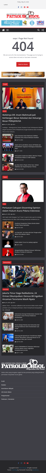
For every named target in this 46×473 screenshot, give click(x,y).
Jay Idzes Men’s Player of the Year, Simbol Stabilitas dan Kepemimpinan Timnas (27, 165)
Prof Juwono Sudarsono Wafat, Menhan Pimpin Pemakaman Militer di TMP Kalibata (28, 156)
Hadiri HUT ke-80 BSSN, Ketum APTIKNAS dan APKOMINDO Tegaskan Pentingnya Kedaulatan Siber (28, 146)
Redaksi (3, 385)
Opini (4, 204)
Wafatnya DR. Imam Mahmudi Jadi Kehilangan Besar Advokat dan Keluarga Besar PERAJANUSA (21, 117)
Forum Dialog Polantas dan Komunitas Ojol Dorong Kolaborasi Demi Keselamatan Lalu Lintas (27, 326)
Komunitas (5, 289)
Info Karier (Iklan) (6, 392)
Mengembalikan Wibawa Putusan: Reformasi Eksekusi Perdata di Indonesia (28, 251)
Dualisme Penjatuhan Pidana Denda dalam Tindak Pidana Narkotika (27, 224)
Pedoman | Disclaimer (7, 399)
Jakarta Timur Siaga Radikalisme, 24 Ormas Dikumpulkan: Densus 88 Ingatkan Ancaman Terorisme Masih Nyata (22, 296)
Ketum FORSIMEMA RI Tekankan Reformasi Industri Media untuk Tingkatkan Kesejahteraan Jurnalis (27, 348)
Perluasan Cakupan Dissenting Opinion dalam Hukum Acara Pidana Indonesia (21, 209)
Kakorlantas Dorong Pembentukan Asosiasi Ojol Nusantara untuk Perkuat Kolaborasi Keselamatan (28, 315)
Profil (4, 111)
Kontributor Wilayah (7, 388)
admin (13, 124)
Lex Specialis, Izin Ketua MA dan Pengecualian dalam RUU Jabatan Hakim (28, 233)
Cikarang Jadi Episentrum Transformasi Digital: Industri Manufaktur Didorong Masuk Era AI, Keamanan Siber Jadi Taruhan (28, 337)
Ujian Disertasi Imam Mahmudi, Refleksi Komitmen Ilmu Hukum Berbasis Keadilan (27, 136)
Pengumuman (5, 395)
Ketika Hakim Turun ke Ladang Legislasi (26, 242)
